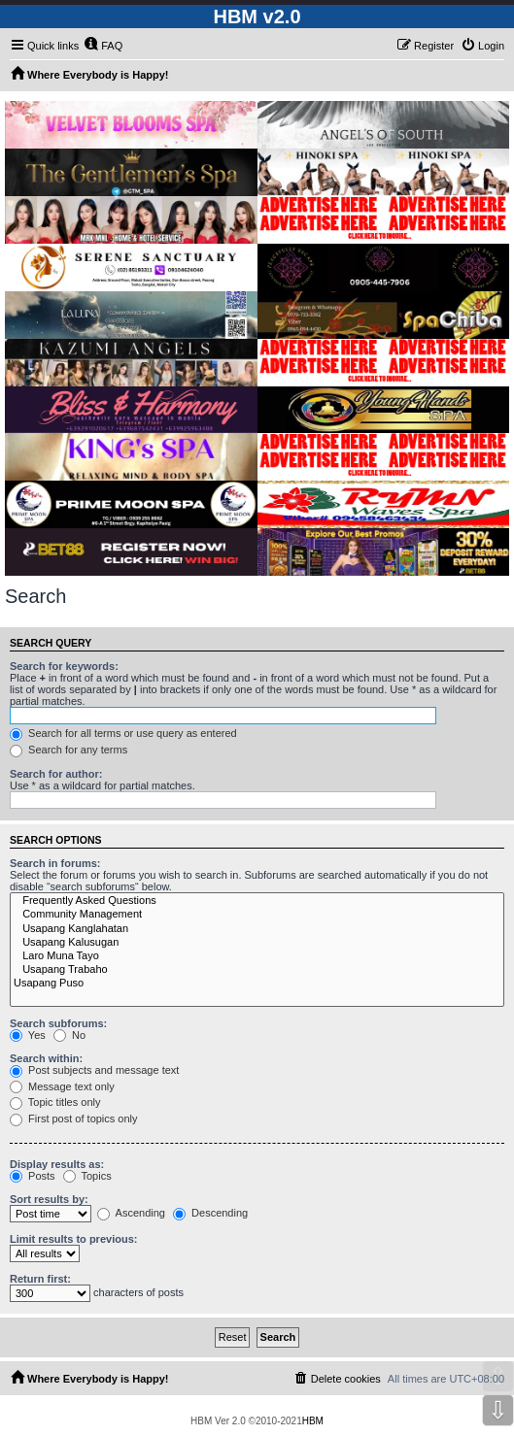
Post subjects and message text (94, 1070)
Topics (87, 1176)
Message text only (62, 1086)
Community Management (257, 914)
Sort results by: (49, 1199)
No (69, 1035)
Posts (32, 1176)
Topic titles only (55, 1102)
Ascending (131, 1213)
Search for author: (56, 774)
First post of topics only (74, 1118)
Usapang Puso (257, 983)
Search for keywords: (64, 666)
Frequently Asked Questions (257, 901)
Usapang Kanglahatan (257, 929)
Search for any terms (68, 749)
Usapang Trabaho (257, 970)
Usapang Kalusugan (257, 943)
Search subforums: (58, 1023)
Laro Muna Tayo (257, 956)
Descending (210, 1213)
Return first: (40, 1279)
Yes (28, 1035)
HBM (313, 1421)
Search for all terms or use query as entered (123, 733)
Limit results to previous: (73, 1239)
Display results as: (57, 1164)
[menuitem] (103, 45)
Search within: (46, 1058)
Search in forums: (55, 863)
